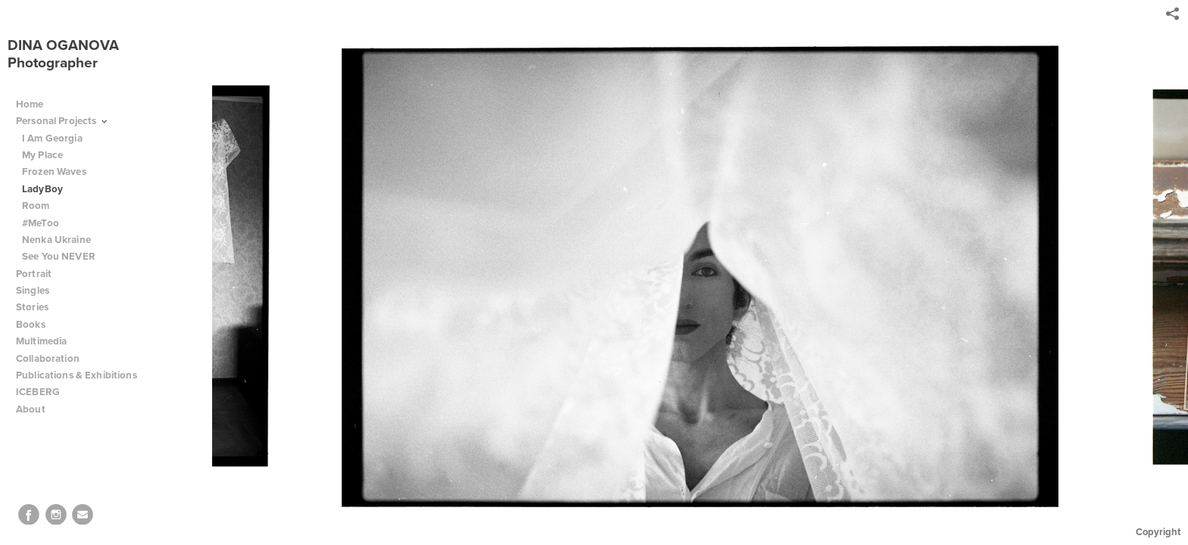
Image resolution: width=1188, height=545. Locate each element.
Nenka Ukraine (56, 239)
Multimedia (41, 341)
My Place (42, 155)
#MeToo (40, 223)
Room (36, 205)
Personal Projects (62, 121)
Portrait (34, 273)
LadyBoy (42, 189)
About (37, 409)
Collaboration (54, 358)
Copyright (1158, 532)
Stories (38, 307)
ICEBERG (38, 392)
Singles (32, 290)
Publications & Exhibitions (76, 375)
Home (30, 104)
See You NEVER (58, 256)
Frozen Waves (54, 171)
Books (37, 324)
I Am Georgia (52, 138)
